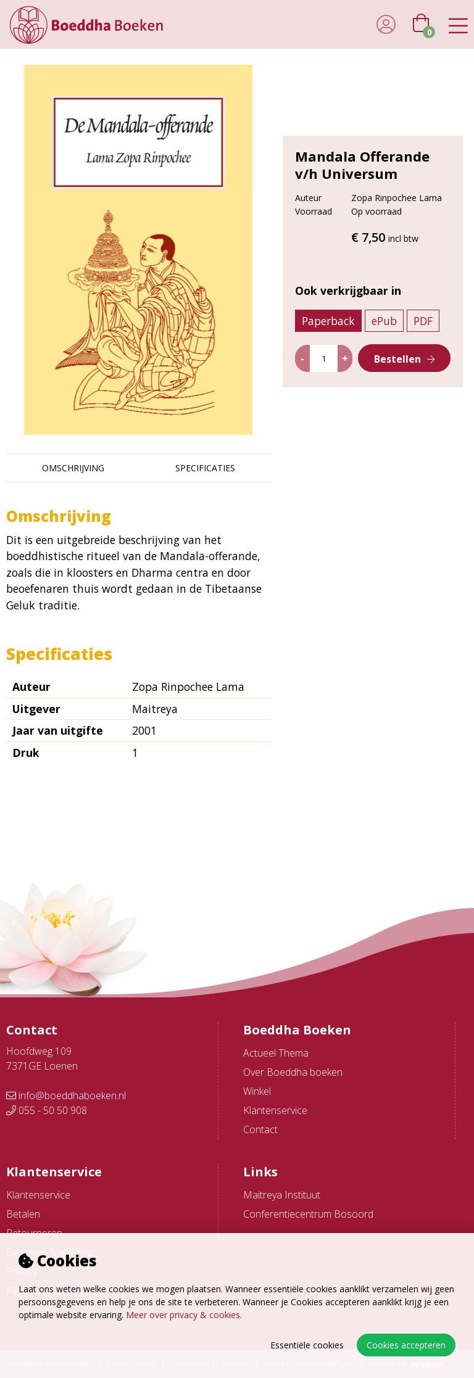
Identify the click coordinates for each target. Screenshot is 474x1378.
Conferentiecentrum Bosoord (308, 1214)
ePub (384, 320)
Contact (260, 1129)
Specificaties (205, 468)
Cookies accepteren (406, 1345)
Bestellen (397, 359)
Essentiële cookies (307, 1345)
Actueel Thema (276, 1053)
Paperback (328, 320)
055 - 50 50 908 (46, 1110)
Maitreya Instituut (281, 1195)
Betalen (23, 1214)
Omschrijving (73, 468)
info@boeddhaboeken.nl (66, 1095)
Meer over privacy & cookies (183, 1315)
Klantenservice (275, 1110)
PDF (423, 320)
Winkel (257, 1091)
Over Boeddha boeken (293, 1072)
